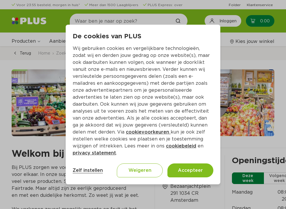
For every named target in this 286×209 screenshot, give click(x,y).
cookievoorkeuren (148, 132)
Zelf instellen (88, 170)
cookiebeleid (181, 146)
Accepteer (190, 170)
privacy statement (94, 153)
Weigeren (139, 170)
